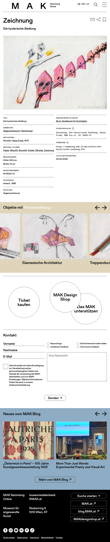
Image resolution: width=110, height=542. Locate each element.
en (83, 4)
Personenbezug (37, 207)
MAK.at (89, 503)
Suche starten (88, 496)
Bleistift (14, 150)
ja (88, 4)
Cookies (59, 537)
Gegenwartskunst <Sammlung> (18, 131)
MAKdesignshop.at (89, 519)
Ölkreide (39, 150)
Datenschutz (22, 537)
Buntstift (23, 150)
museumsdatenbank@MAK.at (42, 497)
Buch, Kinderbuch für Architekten (71, 121)
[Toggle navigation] (104, 5)
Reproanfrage (56, 343)
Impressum (34, 537)
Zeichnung (49, 150)
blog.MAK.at (88, 511)
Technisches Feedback (89, 347)
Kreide (31, 150)
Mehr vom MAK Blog (55, 479)
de (79, 4)
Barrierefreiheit (47, 537)
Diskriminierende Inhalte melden (93, 343)
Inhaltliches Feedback (59, 347)
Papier (6, 150)
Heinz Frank (17, 140)
